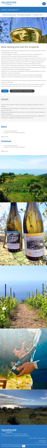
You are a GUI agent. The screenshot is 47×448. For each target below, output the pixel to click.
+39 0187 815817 (8, 435)
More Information (17, 446)
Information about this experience (22, 91)
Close (23, 446)
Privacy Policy (42, 440)
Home (30, 438)
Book (4, 91)
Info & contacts (42, 438)
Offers (35, 438)
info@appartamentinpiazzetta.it (22, 435)
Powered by (40, 442)
